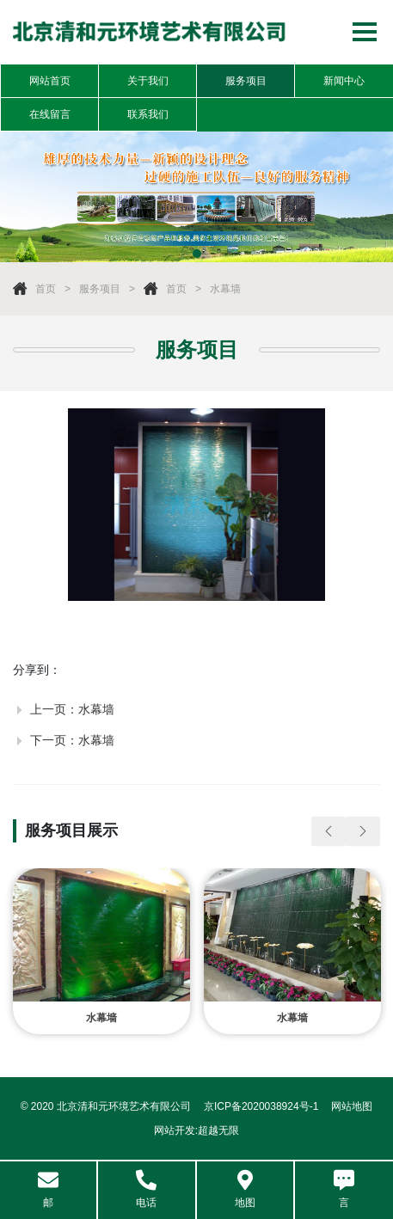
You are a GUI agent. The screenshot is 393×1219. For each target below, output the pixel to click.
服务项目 (246, 81)
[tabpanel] (196, 197)
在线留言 (50, 114)
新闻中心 (344, 81)
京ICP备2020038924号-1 (261, 1106)
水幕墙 (225, 289)
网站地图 (351, 1106)
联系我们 (148, 114)
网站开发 (174, 1130)
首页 (45, 289)
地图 (245, 1189)
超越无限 (218, 1130)
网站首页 (50, 81)
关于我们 (148, 81)
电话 (146, 1189)
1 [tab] (197, 253)
